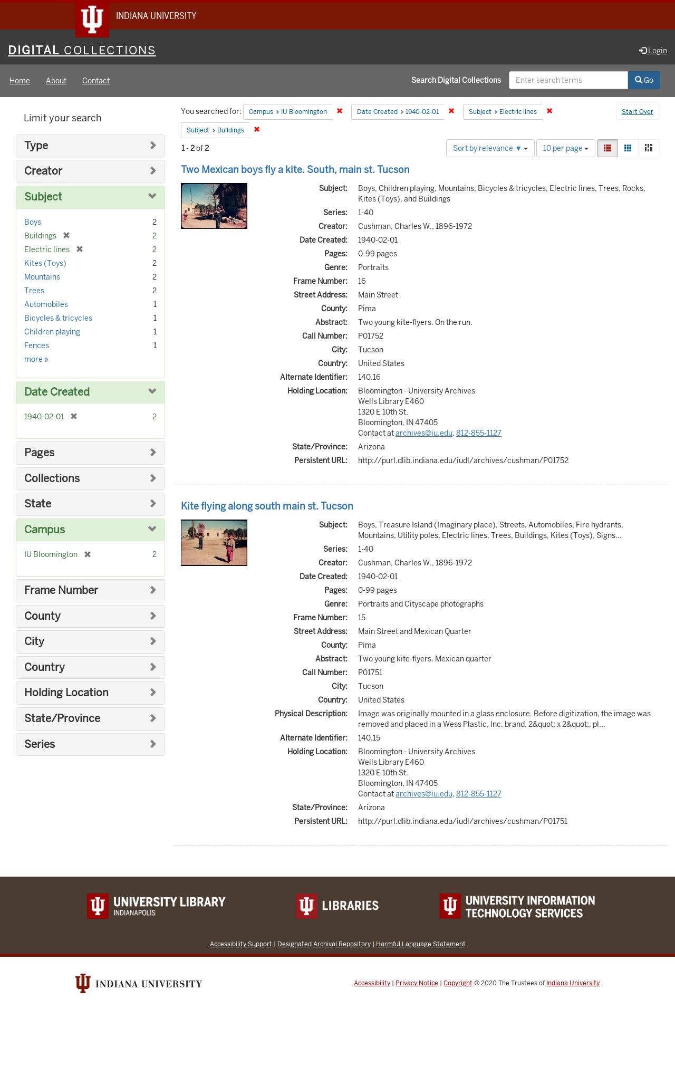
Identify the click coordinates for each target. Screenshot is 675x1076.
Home (19, 81)
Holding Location (66, 693)
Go (644, 80)
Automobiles (46, 305)
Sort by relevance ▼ (490, 148)
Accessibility (372, 983)
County (42, 616)
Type (36, 146)
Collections (52, 479)
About (56, 81)
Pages (39, 453)
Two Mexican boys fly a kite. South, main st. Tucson (295, 170)
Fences (36, 346)
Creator (43, 172)
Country (44, 668)
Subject (43, 197)
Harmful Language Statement (421, 944)
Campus (44, 530)
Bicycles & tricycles (58, 318)
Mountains (42, 277)
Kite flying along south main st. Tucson (267, 507)
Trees (34, 291)
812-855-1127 (479, 433)
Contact (96, 81)
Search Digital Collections (456, 80)
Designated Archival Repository (324, 944)
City (34, 642)
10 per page (566, 148)
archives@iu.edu (424, 433)
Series (39, 745)
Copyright (457, 983)
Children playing (52, 332)
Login (653, 51)
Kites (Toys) (45, 263)
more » (36, 359)
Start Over (637, 113)
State (37, 504)
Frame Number (61, 591)
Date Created (57, 392)
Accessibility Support (241, 944)
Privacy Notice (417, 983)
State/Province (62, 719)
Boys (32, 222)
